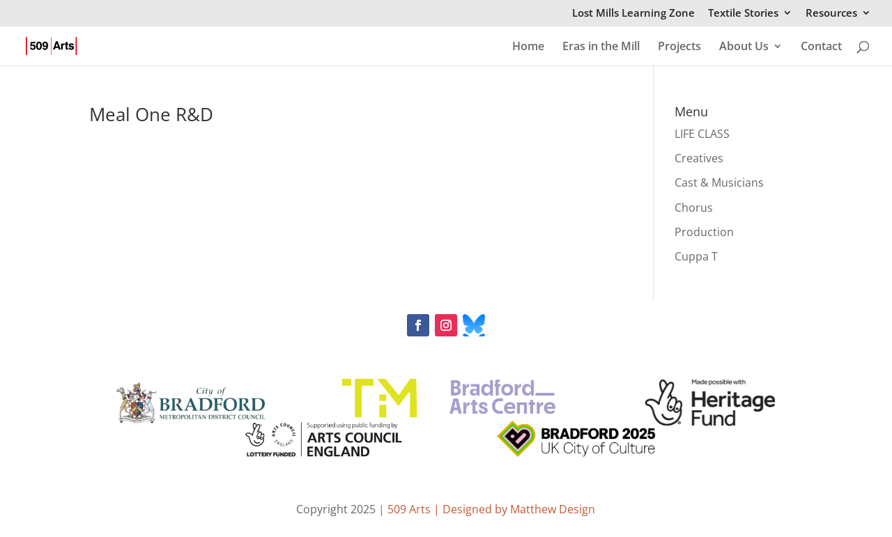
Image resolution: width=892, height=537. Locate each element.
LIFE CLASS (702, 133)
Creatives (699, 158)
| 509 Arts (405, 509)
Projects (679, 47)
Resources (831, 14)
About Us (744, 47)
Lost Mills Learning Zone (633, 14)
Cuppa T (696, 256)
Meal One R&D (151, 114)
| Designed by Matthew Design (514, 509)
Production (704, 232)
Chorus (694, 207)
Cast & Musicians (719, 182)
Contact (821, 47)
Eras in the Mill (601, 47)
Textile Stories (743, 14)
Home (528, 47)
